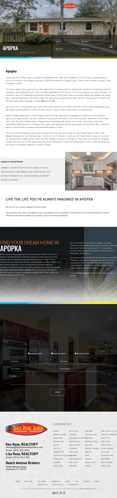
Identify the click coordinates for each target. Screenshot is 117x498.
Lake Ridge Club (91, 435)
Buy (23, 6)
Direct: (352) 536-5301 (18, 457)
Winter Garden (106, 462)
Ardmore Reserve (59, 435)
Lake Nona (89, 431)
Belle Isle (57, 448)
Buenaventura (58, 452)
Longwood (89, 438)
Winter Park (106, 466)
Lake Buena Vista (75, 459)
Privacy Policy (58, 485)
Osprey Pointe (90, 462)
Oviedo (87, 466)
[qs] (93, 41)
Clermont (57, 462)
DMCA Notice (43, 485)
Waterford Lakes (107, 455)
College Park (58, 466)
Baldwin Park (58, 441)
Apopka (56, 431)
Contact (46, 6)
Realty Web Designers (88, 489)
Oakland (88, 452)
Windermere (105, 459)
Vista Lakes (105, 452)
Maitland (88, 445)
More (52, 6)
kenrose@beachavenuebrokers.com (24, 447)
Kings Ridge (73, 452)
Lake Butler (73, 462)
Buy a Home (29, 481)
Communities (36, 6)
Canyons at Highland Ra (62, 455)
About (68, 481)
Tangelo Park (106, 445)
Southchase (105, 441)
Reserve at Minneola (109, 435)
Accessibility (73, 485)
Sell (28, 6)
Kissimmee (73, 455)
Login (97, 481)
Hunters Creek (74, 445)
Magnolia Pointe (91, 441)
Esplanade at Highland (78, 438)
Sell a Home (42, 481)
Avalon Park (58, 438)
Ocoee (87, 455)
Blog (77, 481)
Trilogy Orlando (107, 448)
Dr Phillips (73, 431)
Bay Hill (56, 445)
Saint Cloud (105, 438)
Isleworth (73, 448)
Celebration (58, 459)
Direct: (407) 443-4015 (18, 450)
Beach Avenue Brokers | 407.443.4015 (70, 5)
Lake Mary (73, 466)
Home (19, 6)
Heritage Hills (74, 441)
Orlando (88, 459)
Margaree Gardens (92, 448)
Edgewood (73, 435)
